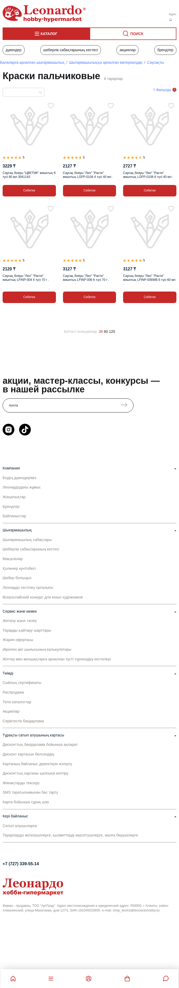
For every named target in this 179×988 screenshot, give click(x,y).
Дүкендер (13, 50)
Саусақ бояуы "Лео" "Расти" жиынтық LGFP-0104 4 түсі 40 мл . (88, 174)
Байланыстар (14, 516)
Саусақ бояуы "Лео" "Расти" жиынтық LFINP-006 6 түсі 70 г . (86, 277)
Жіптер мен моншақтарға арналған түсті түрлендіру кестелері (57, 659)
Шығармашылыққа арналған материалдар (105, 62)
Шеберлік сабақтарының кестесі (70, 50)
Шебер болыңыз (17, 578)
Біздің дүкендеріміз (19, 478)
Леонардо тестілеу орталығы (28, 587)
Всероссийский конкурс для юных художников (43, 597)
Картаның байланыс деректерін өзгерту (37, 764)
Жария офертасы (18, 640)
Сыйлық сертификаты (22, 683)
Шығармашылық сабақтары (27, 540)
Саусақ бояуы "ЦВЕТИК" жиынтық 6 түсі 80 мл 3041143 (29, 174)
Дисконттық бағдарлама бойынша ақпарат (40, 744)
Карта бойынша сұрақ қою (26, 802)
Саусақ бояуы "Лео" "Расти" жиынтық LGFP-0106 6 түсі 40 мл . (148, 174)
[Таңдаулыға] (51, 106)
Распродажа (13, 692)
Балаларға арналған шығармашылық (32, 62)
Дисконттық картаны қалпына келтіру (35, 773)
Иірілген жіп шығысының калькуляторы (37, 649)
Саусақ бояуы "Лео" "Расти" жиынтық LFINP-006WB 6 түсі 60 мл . (149, 279)
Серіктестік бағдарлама (23, 721)
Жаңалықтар (14, 497)
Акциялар (128, 50)
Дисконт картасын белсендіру (28, 754)
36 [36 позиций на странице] (101, 331)
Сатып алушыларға (20, 826)
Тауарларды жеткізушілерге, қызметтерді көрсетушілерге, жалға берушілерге (70, 835)
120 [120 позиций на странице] (112, 331)
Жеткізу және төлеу (20, 621)
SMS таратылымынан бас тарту (30, 792)
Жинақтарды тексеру (21, 783)
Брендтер (165, 50)
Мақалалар (13, 559)
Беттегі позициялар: (81, 331)
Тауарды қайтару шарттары (27, 630)
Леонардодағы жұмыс (22, 487)
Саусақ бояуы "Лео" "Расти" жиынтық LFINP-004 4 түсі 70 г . (26, 277)
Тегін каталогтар (17, 702)
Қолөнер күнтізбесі (19, 568)
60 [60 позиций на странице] (106, 331)
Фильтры (163, 90)
